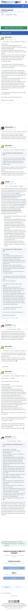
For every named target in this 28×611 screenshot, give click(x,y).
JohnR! (7, 182)
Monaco (16, 186)
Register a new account (14, 568)
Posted (10, 39)
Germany (19, 131)
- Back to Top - (14, 595)
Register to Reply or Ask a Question (14, 27)
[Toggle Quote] (3, 153)
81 (15, 127)
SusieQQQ (8, 325)
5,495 (12, 181)
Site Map (3, 605)
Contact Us (9, 605)
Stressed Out (9, 127)
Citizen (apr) (13, 329)
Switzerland (17, 41)
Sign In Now (14, 578)
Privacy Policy (16, 605)
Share (7, 587)
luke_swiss (5, 11)
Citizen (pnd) (8, 131)
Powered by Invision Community (14, 608)
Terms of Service (13, 607)
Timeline (23, 41)
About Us (21, 607)
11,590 (14, 325)
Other (7, 41)
